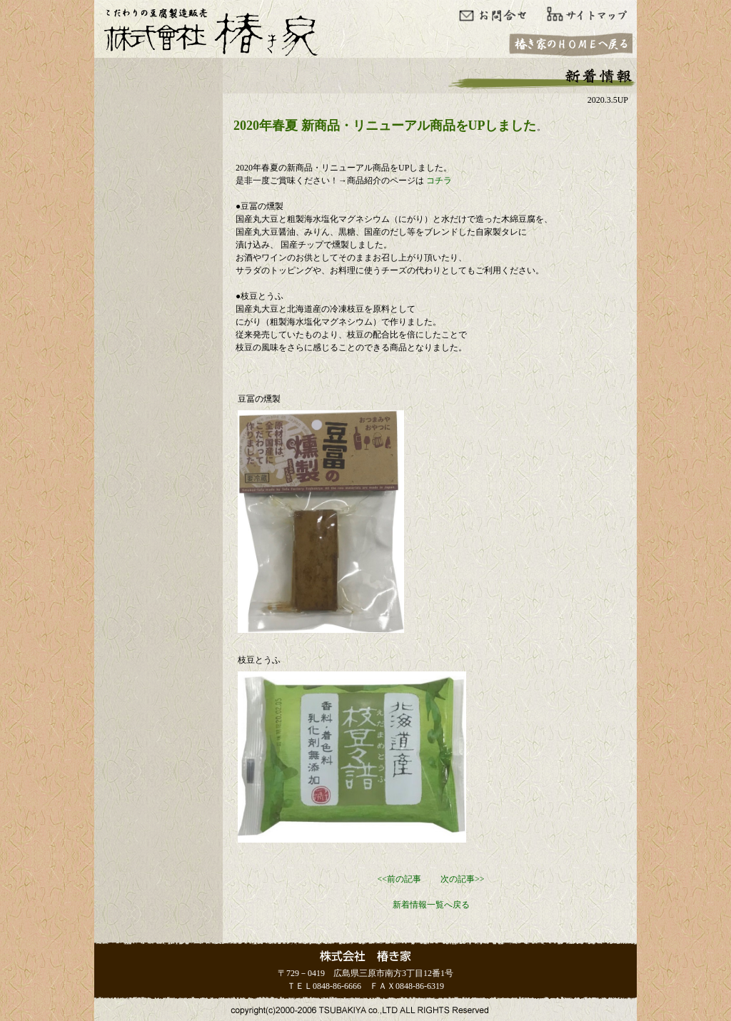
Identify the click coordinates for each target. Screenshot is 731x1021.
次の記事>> (462, 879)
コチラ (439, 181)
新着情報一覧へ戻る (431, 905)
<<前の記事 (399, 879)
